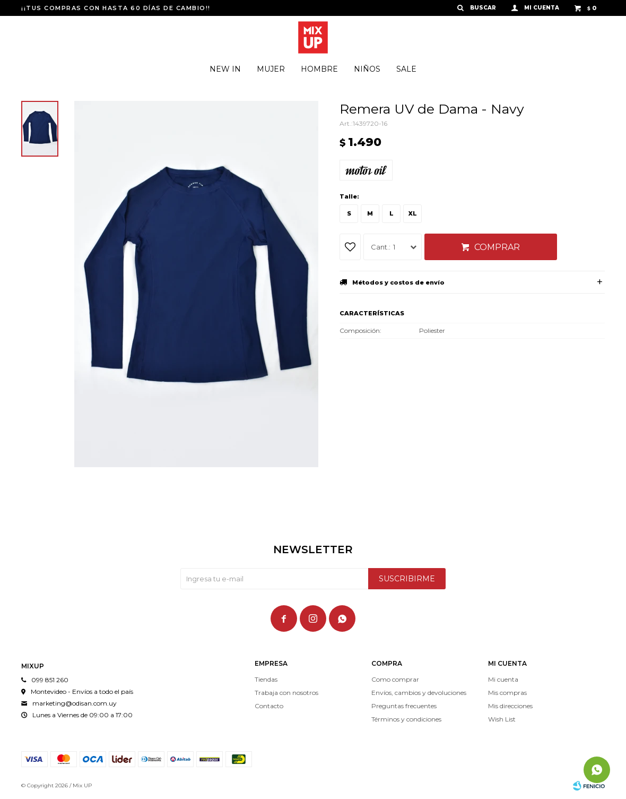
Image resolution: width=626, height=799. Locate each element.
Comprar (497, 247)
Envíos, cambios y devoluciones (418, 693)
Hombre (319, 69)
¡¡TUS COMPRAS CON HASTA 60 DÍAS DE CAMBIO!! (116, 8)
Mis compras (507, 693)
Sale (406, 69)
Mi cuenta (503, 679)
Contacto (269, 706)
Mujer (271, 69)
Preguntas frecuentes (404, 706)
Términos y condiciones (406, 719)
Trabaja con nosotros (286, 693)
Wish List (502, 719)
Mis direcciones (510, 706)
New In (225, 69)
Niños (367, 69)
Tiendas (266, 679)
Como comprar (395, 679)
